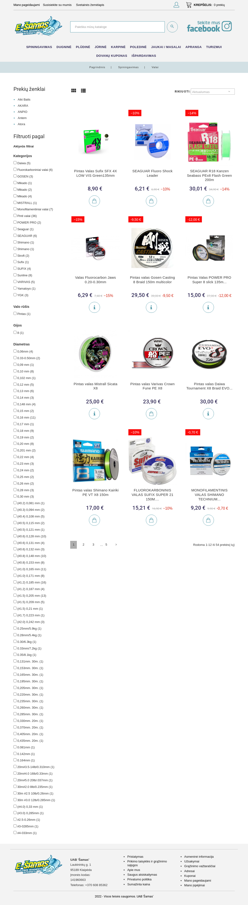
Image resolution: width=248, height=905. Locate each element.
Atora (21, 124)
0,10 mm (25, 371)
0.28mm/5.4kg (29, 635)
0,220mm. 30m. (30, 694)
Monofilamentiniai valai (35, 209)
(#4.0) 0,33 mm (30, 806)
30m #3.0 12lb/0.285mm (36, 800)
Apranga (193, 47)
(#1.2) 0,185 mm (31, 582)
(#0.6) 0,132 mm (30, 549)
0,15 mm (25, 411)
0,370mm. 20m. (30, 727)
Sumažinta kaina (138, 884)
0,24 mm (25, 470)
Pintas (23, 314)
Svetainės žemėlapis (90, 5)
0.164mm (26, 760)
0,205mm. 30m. (30, 688)
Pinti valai (27, 216)
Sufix (23, 262)
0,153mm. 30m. (30, 668)
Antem (22, 118)
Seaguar (25, 229)
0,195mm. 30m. (30, 681)
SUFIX (24, 268)
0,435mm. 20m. (30, 740)
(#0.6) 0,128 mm (31, 536)
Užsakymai (191, 861)
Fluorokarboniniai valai (35, 170)
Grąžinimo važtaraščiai (199, 866)
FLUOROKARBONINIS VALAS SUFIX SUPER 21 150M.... (153, 494)
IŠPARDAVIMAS (144, 55)
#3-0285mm (27, 826)
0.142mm (26, 754)
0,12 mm (25, 384)
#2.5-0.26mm (28, 819)
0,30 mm (25, 496)
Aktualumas (201, 92)
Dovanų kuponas (111, 55)
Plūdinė (83, 47)
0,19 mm (25, 437)
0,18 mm (25, 431)
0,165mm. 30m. (30, 674)
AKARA (23, 105)
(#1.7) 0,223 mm (30, 615)
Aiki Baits (24, 99)
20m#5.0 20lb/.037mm (34, 780)
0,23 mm (25, 463)
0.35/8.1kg (26, 655)
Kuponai (190, 876)
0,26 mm (25, 483)
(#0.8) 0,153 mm (30, 562)
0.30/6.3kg (26, 642)
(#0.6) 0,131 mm (30, 543)
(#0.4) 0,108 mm (30, 516)
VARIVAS (26, 282)
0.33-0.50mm (28, 358)
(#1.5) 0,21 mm (30, 608)
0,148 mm (26, 404)
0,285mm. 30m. (30, 714)
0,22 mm (25, 457)
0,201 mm (26, 450)
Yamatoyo (26, 288)
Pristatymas (135, 856)
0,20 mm (25, 444)
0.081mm (26, 747)
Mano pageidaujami (197, 880)
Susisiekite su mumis (57, 5)
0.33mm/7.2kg (29, 648)
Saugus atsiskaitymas (142, 874)
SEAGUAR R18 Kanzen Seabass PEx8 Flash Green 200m (209, 175)
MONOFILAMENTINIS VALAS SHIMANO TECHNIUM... (209, 494)
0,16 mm (26, 417)
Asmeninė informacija (198, 856)
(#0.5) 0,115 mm (30, 523)
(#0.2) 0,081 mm (30, 503)
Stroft (23, 255)
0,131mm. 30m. (30, 661)
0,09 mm (25, 364)
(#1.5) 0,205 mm (31, 595)
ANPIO (22, 112)
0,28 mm (25, 490)
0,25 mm (25, 477)
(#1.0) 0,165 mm (31, 569)
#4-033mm (27, 833)
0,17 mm (25, 424)
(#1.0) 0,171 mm (30, 576)
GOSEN (25, 176)
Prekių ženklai (29, 89)
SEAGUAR (27, 236)
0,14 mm (25, 397)
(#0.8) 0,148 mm (31, 556)
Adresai (189, 871)
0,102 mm (26, 378)
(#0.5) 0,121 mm (30, 529)
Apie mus (133, 870)
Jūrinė (101, 47)
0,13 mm (25, 391)
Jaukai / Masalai (166, 47)
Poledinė (138, 47)
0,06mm (25, 351)
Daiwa (23, 163)
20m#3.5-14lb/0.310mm (35, 767)
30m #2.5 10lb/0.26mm (35, 793)
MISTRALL (27, 203)
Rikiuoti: (183, 91)
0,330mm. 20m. (30, 721)
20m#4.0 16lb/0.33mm (34, 773)
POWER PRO (29, 222)
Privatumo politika (139, 879)
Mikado (24, 183)
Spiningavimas (39, 47)
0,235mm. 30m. (30, 701)
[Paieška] (117, 26)
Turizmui (214, 47)
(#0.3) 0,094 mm (30, 510)
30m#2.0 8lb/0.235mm (34, 787)
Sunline (24, 275)
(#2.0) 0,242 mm (30, 622)
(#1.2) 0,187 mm (30, 589)
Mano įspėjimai (194, 885)
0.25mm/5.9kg (29, 628)
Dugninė (64, 47)
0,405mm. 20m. (30, 734)
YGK (22, 295)
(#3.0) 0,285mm (30, 813)
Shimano (25, 242)
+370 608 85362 (96, 885)
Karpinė (118, 47)
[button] (176, 6)
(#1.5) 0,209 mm (30, 602)
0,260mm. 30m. (30, 707)
